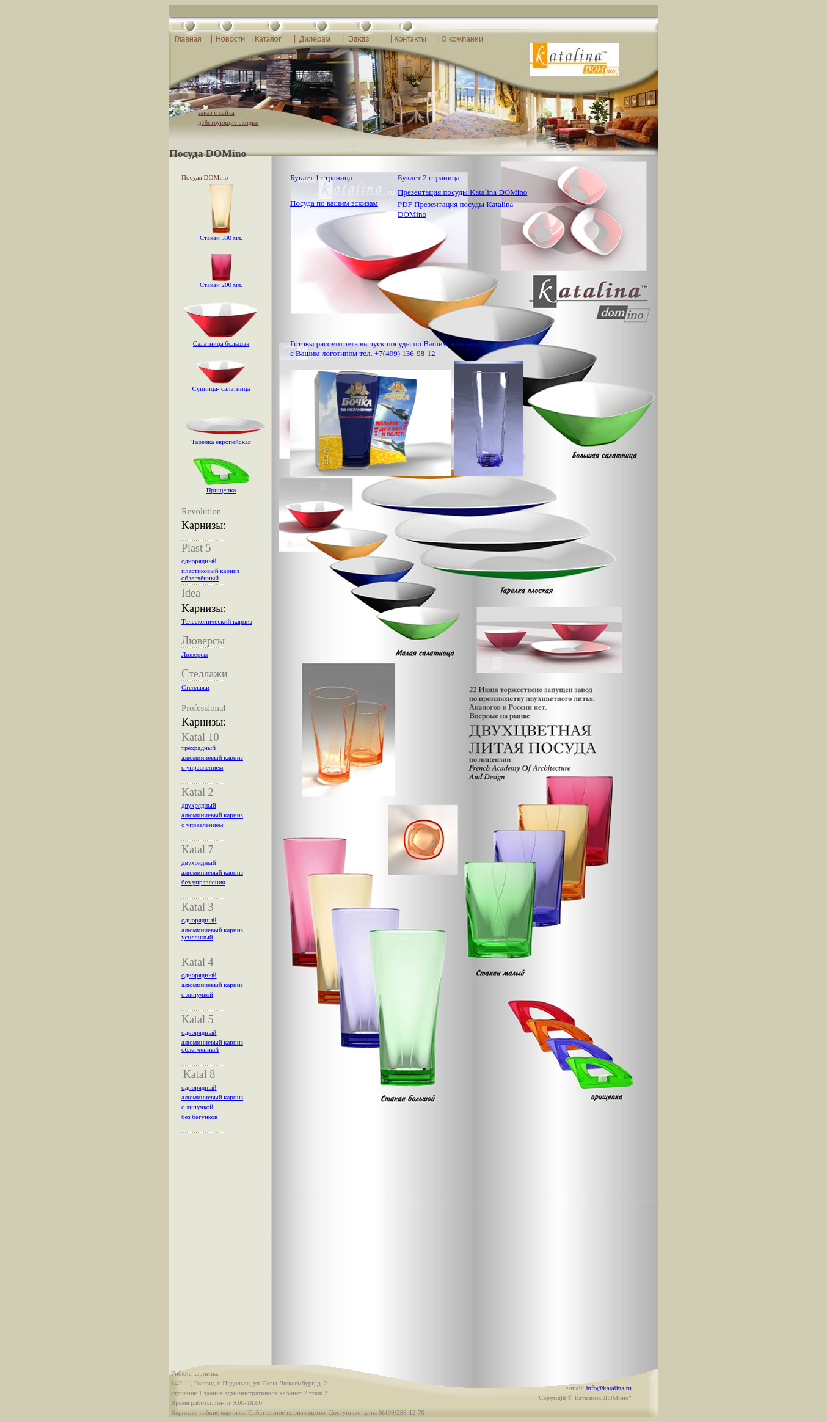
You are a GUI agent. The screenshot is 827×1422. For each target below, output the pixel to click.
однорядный (199, 560)
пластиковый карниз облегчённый (210, 574)
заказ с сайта (216, 112)
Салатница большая (221, 343)
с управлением (202, 767)
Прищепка (221, 490)
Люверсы (194, 654)
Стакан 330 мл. (221, 237)
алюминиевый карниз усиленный (212, 933)
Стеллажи (195, 687)
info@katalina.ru (608, 1387)
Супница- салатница (221, 388)
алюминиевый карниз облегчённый (212, 1045)
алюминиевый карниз (212, 757)
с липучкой (197, 994)
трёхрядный (198, 747)
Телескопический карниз (216, 621)
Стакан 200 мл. (221, 284)
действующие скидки (228, 122)
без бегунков (199, 1116)
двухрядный (198, 805)
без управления (203, 882)
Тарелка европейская (221, 441)
